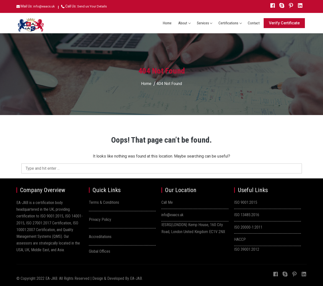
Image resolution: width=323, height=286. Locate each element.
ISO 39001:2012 (246, 249)
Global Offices (99, 251)
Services (203, 23)
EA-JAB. (136, 278)
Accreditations (100, 236)
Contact (254, 23)
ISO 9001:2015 (245, 202)
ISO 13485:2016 (246, 214)
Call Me (167, 202)
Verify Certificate (284, 23)
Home (167, 23)
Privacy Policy (100, 219)
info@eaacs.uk (44, 6)
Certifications (228, 23)
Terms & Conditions (104, 202)
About (182, 23)
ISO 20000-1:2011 (248, 227)
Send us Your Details (92, 6)
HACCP (240, 239)
